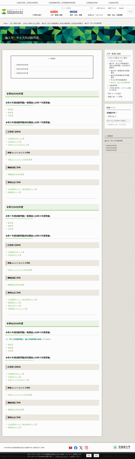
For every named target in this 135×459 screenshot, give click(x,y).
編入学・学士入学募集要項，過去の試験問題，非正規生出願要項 (62, 23)
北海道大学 (111, 113)
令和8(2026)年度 (22, 65)
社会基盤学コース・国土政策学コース (21, 189)
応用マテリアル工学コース (17, 145)
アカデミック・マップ (116, 124)
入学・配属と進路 (56, 15)
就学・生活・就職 (76, 15)
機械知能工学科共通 (15, 174)
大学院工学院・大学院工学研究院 (27, 2)
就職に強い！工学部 (115, 97)
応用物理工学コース (15, 139)
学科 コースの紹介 (114, 93)
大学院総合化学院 (92, 2)
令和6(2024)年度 (22, 73)
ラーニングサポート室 (116, 121)
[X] (81, 449)
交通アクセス (112, 8)
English (121, 8)
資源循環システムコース (17, 309)
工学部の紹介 (36, 15)
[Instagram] (86, 449)
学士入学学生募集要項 (119, 80)
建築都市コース (13, 192)
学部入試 (111, 116)
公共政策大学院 (113, 2)
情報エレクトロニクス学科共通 (19, 160)
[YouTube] (70, 449)
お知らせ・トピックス (95, 15)
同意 (89, 455)
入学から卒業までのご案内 (31, 23)
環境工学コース (13, 306)
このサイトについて (61, 456)
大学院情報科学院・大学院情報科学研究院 (62, 2)
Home (6, 23)
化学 (9, 115)
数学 (9, 109)
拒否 (96, 455)
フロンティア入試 (115, 61)
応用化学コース (13, 142)
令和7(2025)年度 (22, 69)
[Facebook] (75, 449)
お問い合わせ (100, 8)
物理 (9, 112)
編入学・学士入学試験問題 (120, 82)
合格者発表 (113, 85)
